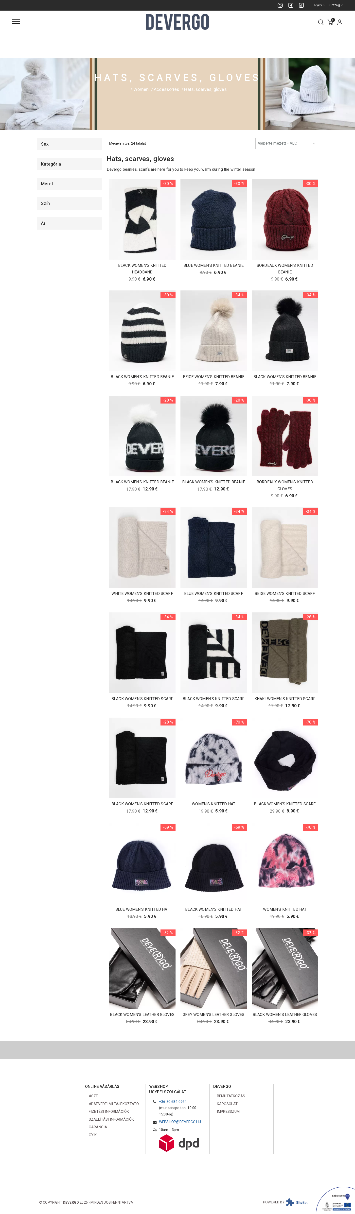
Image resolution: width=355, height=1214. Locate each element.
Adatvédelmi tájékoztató (114, 1104)
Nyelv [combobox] (319, 5)
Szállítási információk (111, 1119)
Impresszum (228, 1111)
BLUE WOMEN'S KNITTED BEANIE (213, 265)
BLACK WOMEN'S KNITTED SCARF (142, 698)
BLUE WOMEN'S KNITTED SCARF (213, 593)
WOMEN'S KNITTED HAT (213, 804)
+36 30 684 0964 (172, 1101)
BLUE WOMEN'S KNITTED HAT (142, 909)
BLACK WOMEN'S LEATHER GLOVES (142, 1014)
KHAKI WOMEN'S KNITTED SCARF (284, 698)
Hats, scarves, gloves (205, 89)
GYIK (93, 1135)
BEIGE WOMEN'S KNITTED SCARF (285, 593)
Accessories (166, 89)
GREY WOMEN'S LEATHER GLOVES (213, 1014)
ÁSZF (93, 1096)
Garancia (98, 1127)
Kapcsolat (227, 1104)
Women (141, 89)
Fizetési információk (109, 1111)
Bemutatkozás (231, 1096)
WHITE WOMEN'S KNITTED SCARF (142, 593)
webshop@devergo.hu (180, 1122)
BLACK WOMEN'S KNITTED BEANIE (142, 376)
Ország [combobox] (336, 5)
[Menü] (16, 21)
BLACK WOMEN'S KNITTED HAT (213, 909)
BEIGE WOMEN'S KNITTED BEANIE (213, 376)
